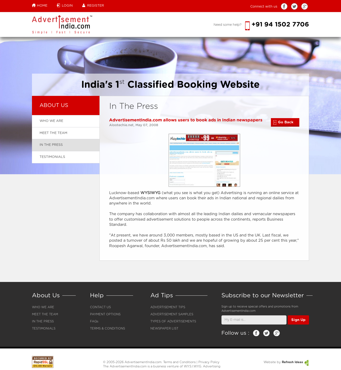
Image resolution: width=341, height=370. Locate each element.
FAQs (94, 321)
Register (93, 5)
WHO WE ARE (43, 307)
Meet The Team (53, 133)
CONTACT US (100, 307)
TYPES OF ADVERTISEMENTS (173, 321)
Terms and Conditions (179, 362)
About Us (54, 105)
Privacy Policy (209, 362)
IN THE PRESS (43, 321)
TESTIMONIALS (43, 328)
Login (65, 5)
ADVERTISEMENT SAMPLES (171, 314)
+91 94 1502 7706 (277, 24)
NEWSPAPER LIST (164, 328)
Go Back (283, 122)
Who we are (51, 121)
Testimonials (52, 157)
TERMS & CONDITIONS (107, 328)
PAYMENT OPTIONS (105, 314)
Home (39, 5)
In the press (51, 145)
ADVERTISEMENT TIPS (167, 307)
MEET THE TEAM (45, 314)
